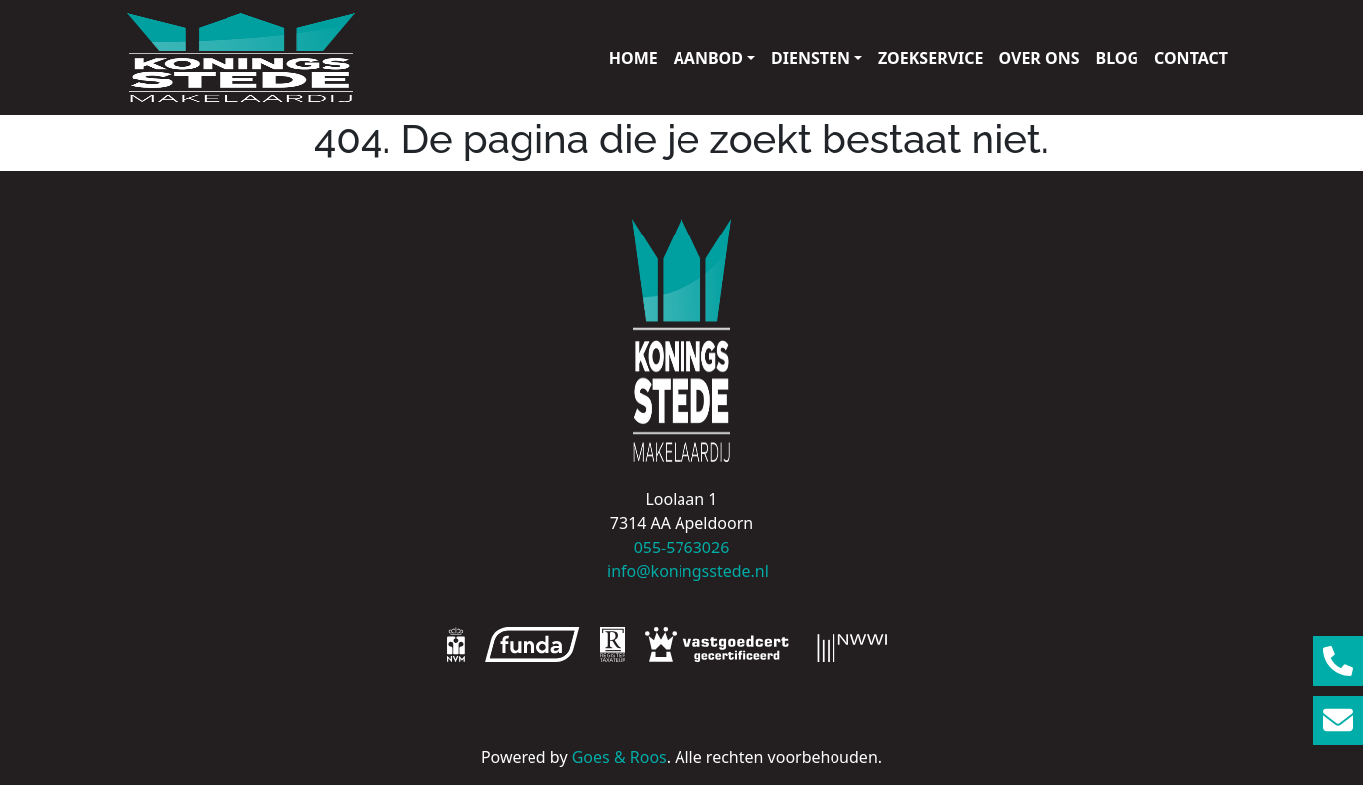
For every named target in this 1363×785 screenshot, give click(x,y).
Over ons (1039, 58)
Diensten (810, 58)
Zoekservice (930, 58)
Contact (1191, 58)
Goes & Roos (619, 757)
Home (633, 58)
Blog (1117, 58)
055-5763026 (682, 547)
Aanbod (708, 58)
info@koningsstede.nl (681, 571)
